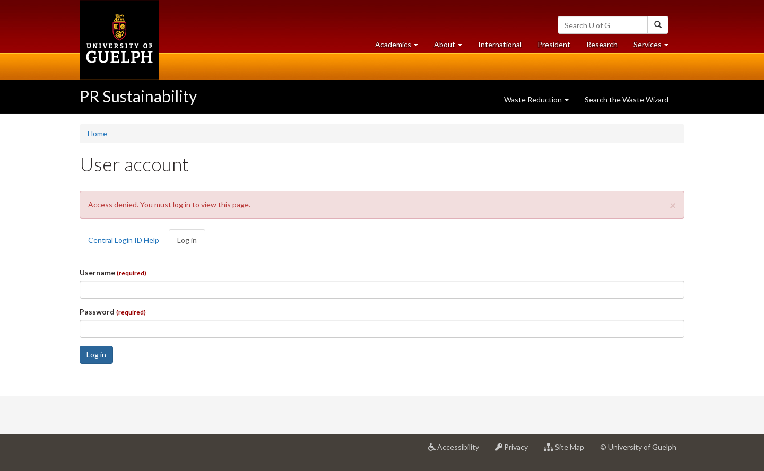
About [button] (452, 47)
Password (113, 311)
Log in (191, 243)
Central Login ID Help (123, 240)
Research (606, 47)
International (500, 44)
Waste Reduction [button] (536, 99)
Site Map (568, 450)
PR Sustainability (138, 96)
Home (97, 133)
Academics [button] (400, 47)
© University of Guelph (638, 446)
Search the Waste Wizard (626, 99)
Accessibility (457, 450)
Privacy (515, 450)
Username (113, 272)
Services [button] (654, 47)
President (553, 44)
